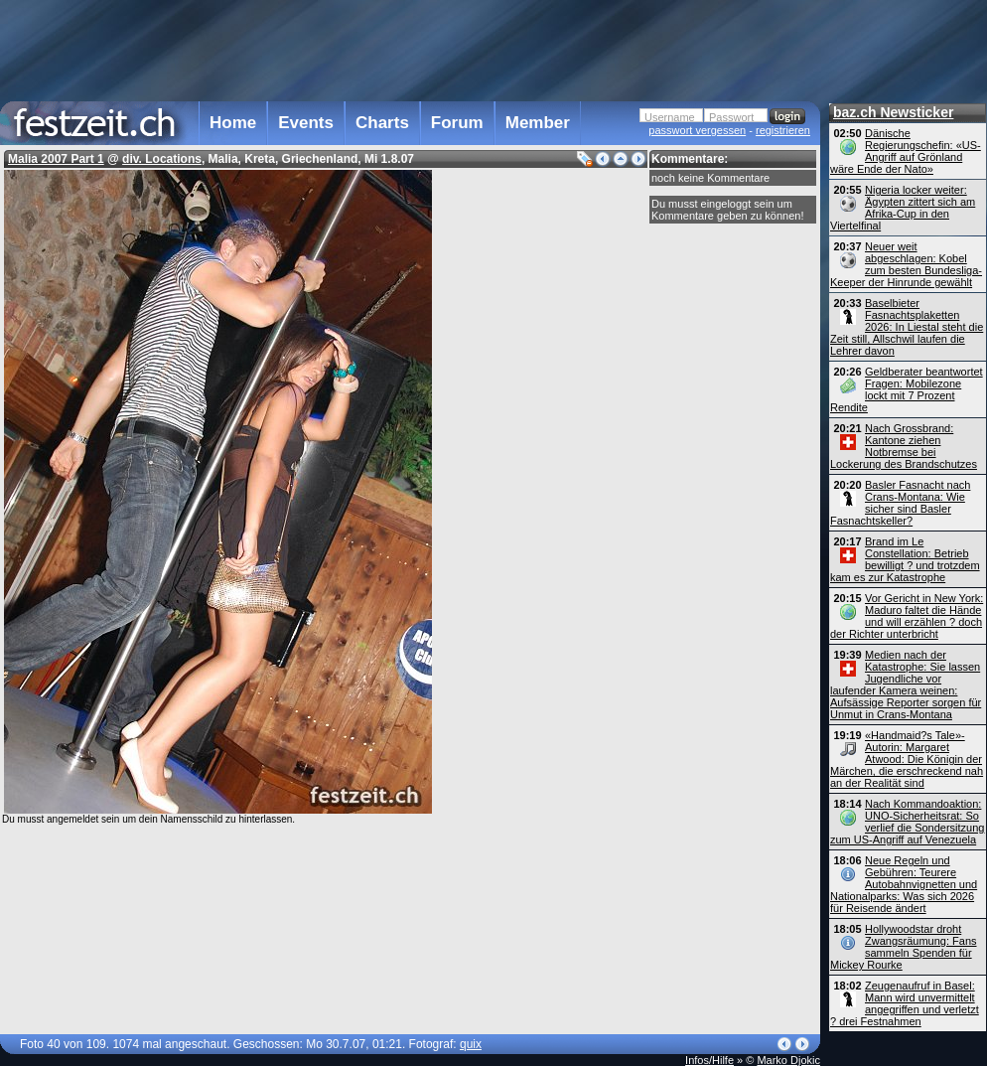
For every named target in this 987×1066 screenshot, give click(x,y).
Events (306, 122)
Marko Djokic (788, 1060)
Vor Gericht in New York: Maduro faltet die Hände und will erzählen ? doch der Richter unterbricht (906, 616)
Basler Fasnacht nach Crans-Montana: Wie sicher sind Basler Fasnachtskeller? (900, 503)
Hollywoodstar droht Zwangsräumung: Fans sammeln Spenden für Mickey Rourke (903, 947)
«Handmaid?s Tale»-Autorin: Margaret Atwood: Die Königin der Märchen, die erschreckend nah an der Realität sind (906, 759)
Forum (457, 122)
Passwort (731, 117)
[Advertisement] (410, 48)
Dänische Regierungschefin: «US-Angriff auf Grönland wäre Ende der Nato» (905, 151)
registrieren (783, 130)
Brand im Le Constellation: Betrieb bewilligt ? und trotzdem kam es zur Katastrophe (905, 559)
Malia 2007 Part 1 (56, 159)
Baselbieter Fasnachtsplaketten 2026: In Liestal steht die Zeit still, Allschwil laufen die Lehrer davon (906, 327)
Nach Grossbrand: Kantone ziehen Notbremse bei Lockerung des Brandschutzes (903, 446)
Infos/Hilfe (709, 1060)
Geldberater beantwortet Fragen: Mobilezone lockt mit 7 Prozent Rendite (906, 389)
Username (669, 117)
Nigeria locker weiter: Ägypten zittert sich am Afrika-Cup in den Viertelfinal (902, 207)
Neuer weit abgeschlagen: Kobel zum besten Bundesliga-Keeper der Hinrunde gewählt (906, 264)
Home (233, 122)
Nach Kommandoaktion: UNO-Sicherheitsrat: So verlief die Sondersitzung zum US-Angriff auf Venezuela (907, 821)
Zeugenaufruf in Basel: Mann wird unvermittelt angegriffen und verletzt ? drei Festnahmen (904, 1003)
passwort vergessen (697, 130)
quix (471, 1044)
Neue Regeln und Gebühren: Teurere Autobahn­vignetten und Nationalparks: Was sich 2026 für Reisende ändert (903, 884)
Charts (382, 122)
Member (537, 122)
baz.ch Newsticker (893, 112)
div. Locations (162, 159)
